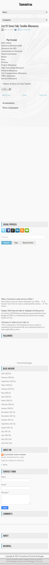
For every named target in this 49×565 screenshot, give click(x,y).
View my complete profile (12, 460)
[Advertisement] (24, 195)
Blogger (29, 363)
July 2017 (4, 431)
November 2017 (7, 416)
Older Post (43, 95)
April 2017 (5, 443)
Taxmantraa (25, 4)
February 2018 (6, 404)
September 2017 (7, 424)
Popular (6, 243)
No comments (25, 30)
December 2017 (7, 412)
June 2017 (4, 435)
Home (25, 95)
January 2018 (6, 408)
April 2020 (5, 373)
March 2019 (5, 385)
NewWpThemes (18, 560)
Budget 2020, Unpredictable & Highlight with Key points (22, 311)
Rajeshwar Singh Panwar (15, 454)
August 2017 (5, 428)
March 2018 (5, 400)
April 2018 (5, 397)
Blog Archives (28, 243)
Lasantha (39, 560)
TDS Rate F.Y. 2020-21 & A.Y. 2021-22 (15, 322)
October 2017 (6, 420)
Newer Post (6, 95)
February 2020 (6, 377)
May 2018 (4, 393)
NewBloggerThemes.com (35, 561)
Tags (16, 243)
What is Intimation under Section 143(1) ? (17, 299)
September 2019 (7, 381)
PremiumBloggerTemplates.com (16, 561)
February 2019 (6, 389)
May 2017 (4, 439)
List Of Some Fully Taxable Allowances (20, 26)
